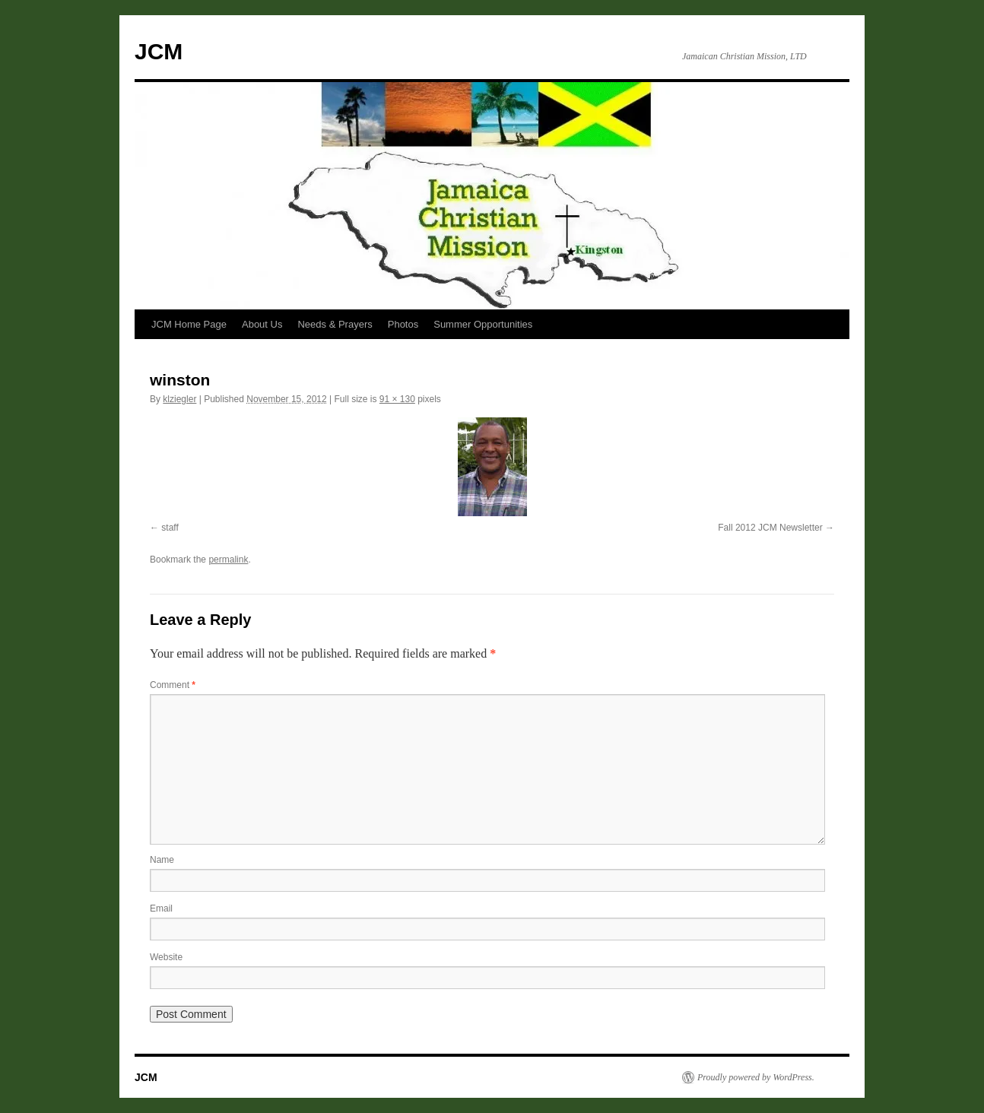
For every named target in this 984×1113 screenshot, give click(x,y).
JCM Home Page (189, 324)
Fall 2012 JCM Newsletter (770, 527)
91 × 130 (397, 399)
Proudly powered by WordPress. (755, 1077)
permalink (228, 559)
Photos (403, 324)
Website (166, 957)
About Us (262, 324)
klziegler (179, 399)
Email (161, 908)
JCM (159, 51)
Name (162, 860)
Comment (172, 685)
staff (169, 527)
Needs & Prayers (334, 324)
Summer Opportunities (482, 324)
